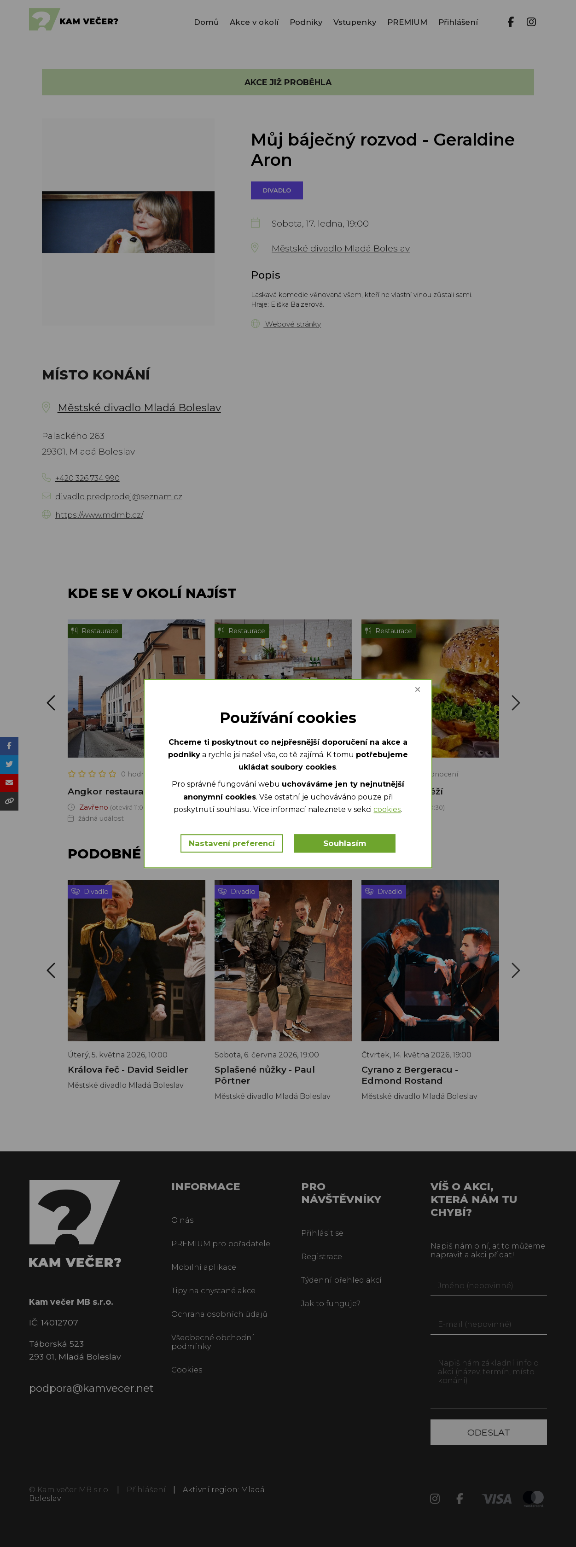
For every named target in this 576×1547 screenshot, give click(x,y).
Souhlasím (345, 843)
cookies (387, 809)
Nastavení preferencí (232, 843)
